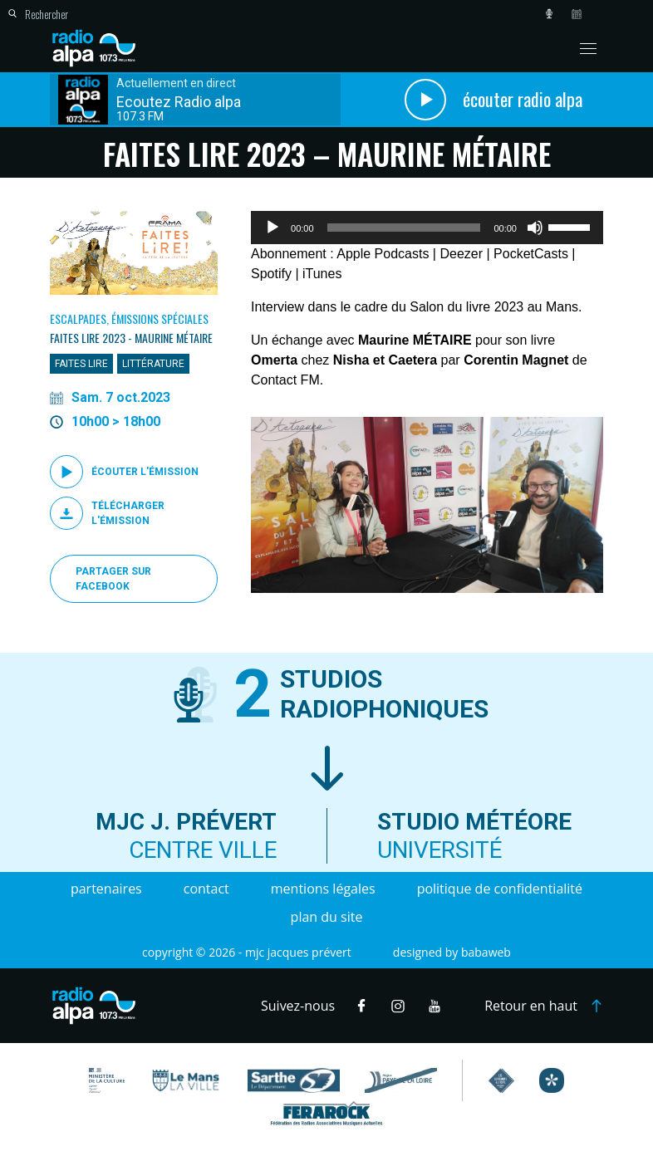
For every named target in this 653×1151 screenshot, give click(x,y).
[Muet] (535, 227)
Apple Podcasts (382, 254)
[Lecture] (272, 227)
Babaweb (486, 952)
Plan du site (327, 917)
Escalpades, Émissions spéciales (129, 318)
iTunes (321, 274)
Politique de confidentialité (499, 888)
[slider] (404, 227)
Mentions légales (323, 888)
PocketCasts (530, 254)
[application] (427, 227)
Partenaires (106, 888)
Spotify (271, 274)
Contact (206, 888)
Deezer (461, 254)
